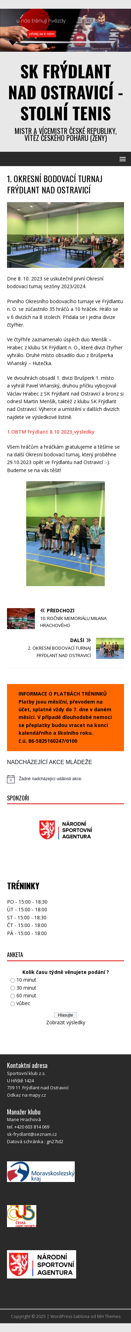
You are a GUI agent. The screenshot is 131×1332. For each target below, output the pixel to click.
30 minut (26, 987)
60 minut (26, 995)
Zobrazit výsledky (65, 1022)
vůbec (23, 1003)
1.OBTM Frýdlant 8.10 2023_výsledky (51, 431)
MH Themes (109, 1316)
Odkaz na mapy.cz (26, 1095)
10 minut (26, 979)
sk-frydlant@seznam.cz (32, 1134)
